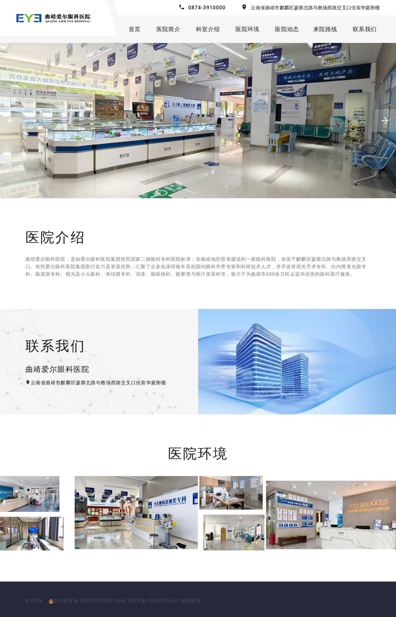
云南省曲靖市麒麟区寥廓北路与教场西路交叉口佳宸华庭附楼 (315, 8)
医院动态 (287, 29)
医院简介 (168, 29)
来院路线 (325, 29)
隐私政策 (191, 601)
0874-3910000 (207, 8)
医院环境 (247, 29)
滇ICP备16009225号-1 (153, 601)
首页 (135, 29)
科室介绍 (208, 29)
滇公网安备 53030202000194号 (87, 601)
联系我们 (365, 29)
